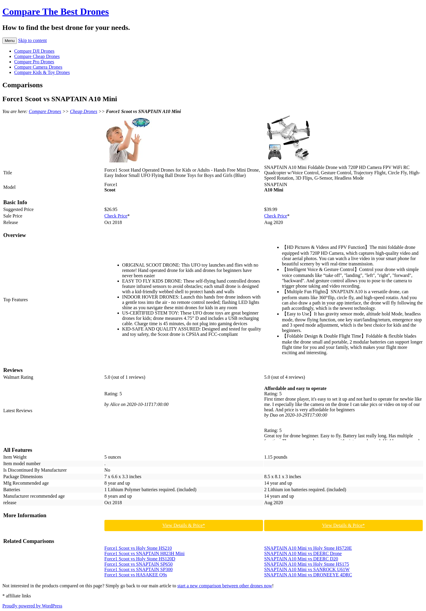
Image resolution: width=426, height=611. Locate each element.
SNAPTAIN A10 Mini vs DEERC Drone (303, 553)
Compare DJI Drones (34, 51)
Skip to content (32, 40)
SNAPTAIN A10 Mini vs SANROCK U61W (307, 569)
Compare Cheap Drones (37, 56)
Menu (9, 40)
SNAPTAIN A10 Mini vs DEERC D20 (301, 558)
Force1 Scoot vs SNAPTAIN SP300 (138, 569)
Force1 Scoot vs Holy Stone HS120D (139, 558)
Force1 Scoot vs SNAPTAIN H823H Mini (144, 553)
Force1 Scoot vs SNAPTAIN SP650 (138, 564)
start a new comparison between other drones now (224, 585)
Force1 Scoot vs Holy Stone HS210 (138, 548)
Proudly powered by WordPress (32, 605)
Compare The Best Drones (55, 11)
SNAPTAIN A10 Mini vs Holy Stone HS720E (308, 548)
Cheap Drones (83, 111)
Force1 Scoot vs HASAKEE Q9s (135, 574)
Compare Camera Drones (38, 67)
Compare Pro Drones (34, 61)
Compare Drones (45, 111)
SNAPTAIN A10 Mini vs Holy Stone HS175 (306, 564)
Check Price (116, 215)
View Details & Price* (183, 525)
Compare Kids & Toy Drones (42, 72)
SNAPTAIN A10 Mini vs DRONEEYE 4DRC (308, 574)
